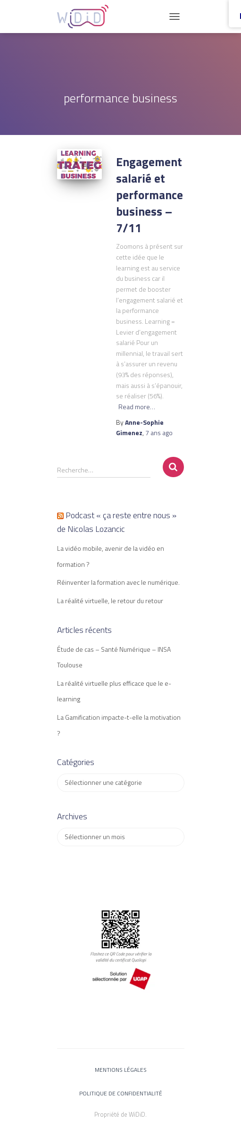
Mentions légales (121, 1069)
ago (159, 433)
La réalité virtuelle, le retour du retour (110, 601)
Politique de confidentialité (120, 1093)
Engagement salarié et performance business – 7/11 (149, 195)
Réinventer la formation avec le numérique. (118, 582)
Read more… (136, 407)
